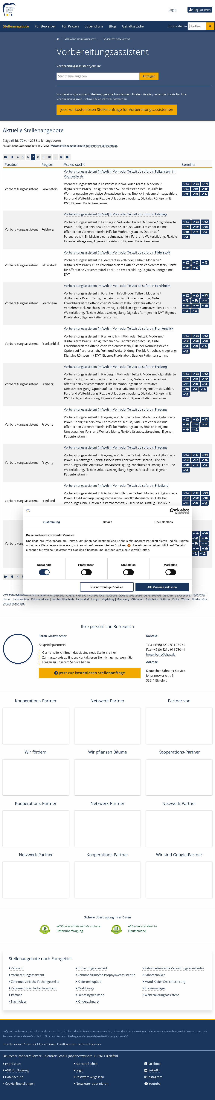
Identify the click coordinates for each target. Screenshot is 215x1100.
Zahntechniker (153, 975)
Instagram (155, 1077)
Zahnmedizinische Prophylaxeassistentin (105, 975)
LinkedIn (154, 1070)
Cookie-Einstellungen (20, 1083)
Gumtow (168, 594)
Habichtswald (182, 594)
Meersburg (123, 599)
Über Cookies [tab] (164, 521)
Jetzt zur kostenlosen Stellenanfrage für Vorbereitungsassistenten (116, 109)
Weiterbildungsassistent (160, 995)
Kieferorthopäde (88, 982)
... (55, 157)
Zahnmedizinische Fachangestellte (34, 982)
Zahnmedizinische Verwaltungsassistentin (173, 968)
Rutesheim (152, 599)
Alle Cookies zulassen (162, 587)
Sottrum (165, 599)
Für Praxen (70, 26)
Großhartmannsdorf (130, 594)
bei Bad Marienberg (14, 603)
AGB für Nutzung (17, 1070)
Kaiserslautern (21, 599)
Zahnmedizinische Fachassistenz (33, 988)
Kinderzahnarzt (87, 1001)
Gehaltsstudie (133, 26)
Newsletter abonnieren (92, 1083)
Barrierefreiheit (86, 1064)
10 (49, 157)
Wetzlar (185, 599)
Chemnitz (111, 594)
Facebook (154, 1064)
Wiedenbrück (199, 599)
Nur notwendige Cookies (106, 587)
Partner (15, 995)
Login (172, 10)
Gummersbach (152, 594)
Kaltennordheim (40, 599)
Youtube (155, 1083)
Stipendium (94, 26)
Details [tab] (107, 521)
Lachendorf (82, 599)
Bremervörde (96, 594)
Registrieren (200, 10)
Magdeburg (107, 599)
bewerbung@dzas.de (161, 654)
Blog (112, 26)
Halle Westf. (199, 594)
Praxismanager (154, 988)
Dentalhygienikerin (90, 995)
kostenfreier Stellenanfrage (101, 145)
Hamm (6, 599)
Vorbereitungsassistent (26, 975)
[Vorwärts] (61, 157)
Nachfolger (18, 1001)
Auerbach (58, 594)
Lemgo (95, 599)
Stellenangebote (16, 26)
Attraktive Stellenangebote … (81, 39)
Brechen (70, 594)
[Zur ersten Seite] (5, 157)
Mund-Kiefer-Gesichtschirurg (163, 982)
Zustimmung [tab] (51, 521)
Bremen (82, 594)
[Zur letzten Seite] (67, 157)
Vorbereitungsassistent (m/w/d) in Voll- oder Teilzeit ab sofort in (115, 214)
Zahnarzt (16, 968)
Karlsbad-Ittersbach (63, 599)
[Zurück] (12, 157)
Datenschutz (14, 1077)
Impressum (13, 1064)
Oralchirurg (85, 988)
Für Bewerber (45, 26)
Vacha (175, 599)
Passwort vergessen (90, 1077)
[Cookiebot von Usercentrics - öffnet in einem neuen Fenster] (172, 511)
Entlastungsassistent (91, 968)
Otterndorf (137, 599)
